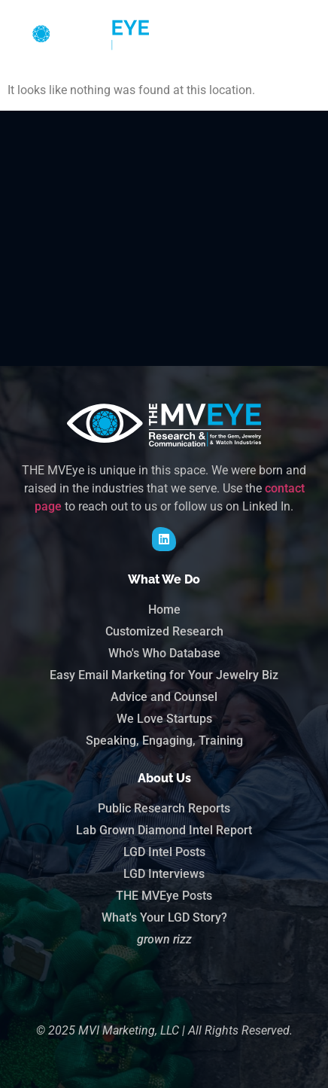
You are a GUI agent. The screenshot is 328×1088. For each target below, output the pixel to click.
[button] (300, 34)
